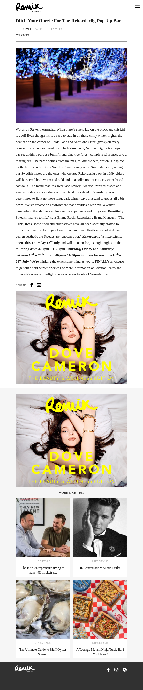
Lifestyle (24, 29)
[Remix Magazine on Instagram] (116, 670)
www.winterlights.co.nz (47, 274)
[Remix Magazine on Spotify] (125, 670)
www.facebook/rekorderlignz (89, 274)
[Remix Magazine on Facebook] (108, 670)
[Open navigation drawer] (137, 7)
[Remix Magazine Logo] (29, 7)
